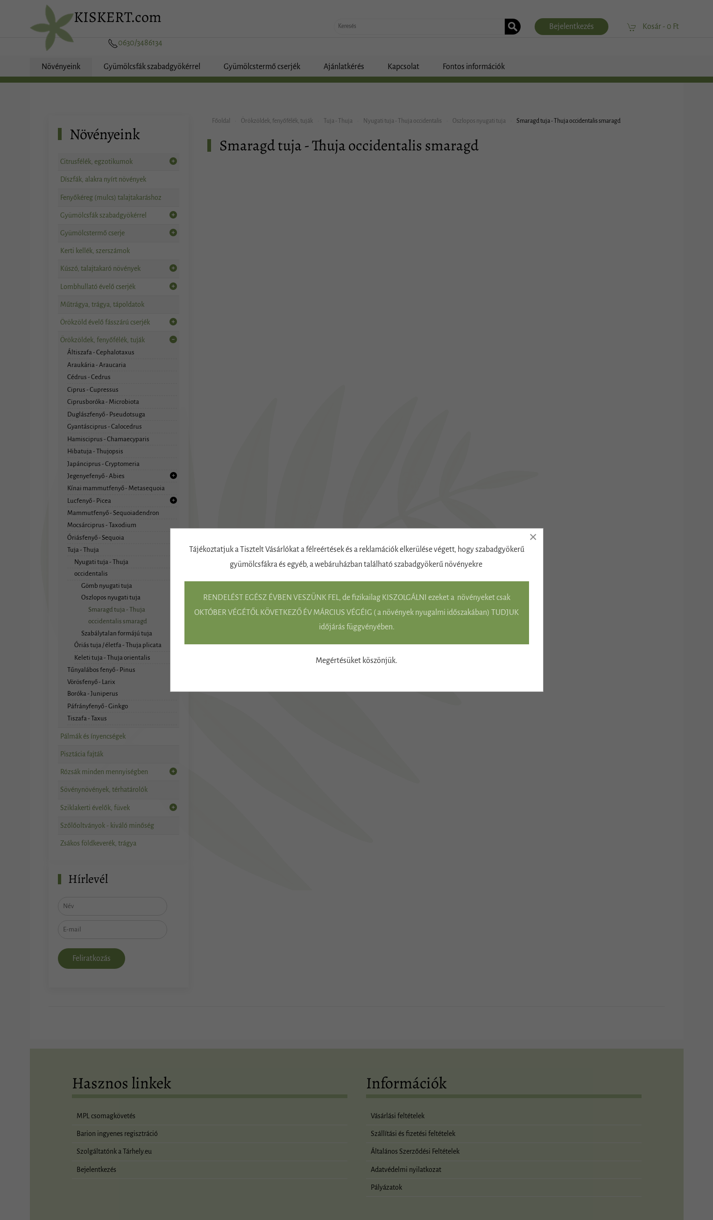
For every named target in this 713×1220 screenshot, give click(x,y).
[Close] (533, 537)
